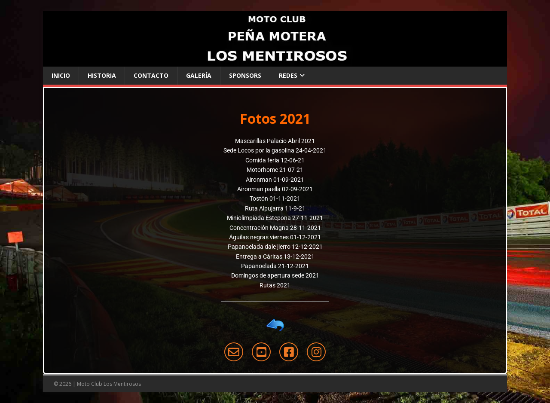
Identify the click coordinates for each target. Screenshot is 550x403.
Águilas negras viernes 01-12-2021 (275, 237)
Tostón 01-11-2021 (275, 198)
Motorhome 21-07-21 (275, 169)
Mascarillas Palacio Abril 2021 (275, 140)
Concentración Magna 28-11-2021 (275, 227)
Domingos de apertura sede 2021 (275, 275)
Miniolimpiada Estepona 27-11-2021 (275, 217)
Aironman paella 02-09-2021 (275, 189)
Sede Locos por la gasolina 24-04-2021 (275, 150)
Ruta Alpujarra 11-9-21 (275, 208)
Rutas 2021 (275, 285)
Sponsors (245, 75)
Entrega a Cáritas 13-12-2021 (275, 256)
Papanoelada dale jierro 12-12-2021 (275, 246)
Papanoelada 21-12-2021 (275, 266)
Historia (102, 75)
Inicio (61, 75)
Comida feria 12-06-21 (275, 160)
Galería (198, 75)
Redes (288, 75)
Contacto (151, 75)
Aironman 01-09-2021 (275, 179)
